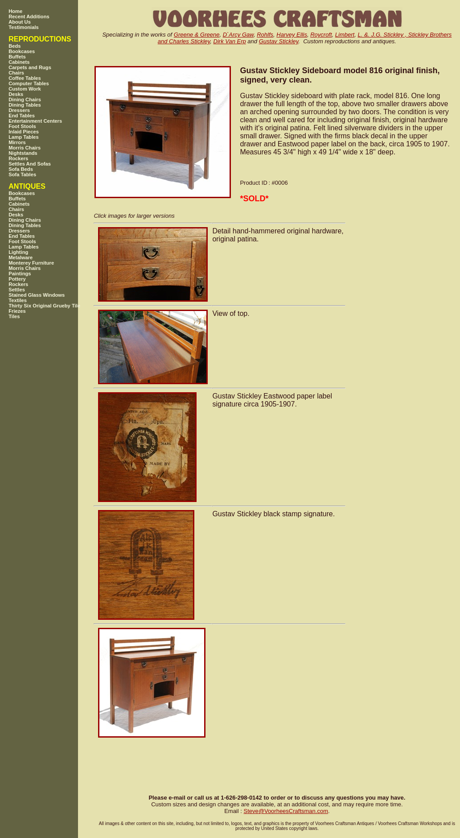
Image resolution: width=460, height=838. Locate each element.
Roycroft (321, 34)
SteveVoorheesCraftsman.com (285, 811)
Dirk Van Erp (230, 41)
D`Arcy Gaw (238, 34)
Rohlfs (265, 34)
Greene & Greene (197, 34)
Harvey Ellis (291, 34)
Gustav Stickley (279, 41)
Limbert (344, 34)
